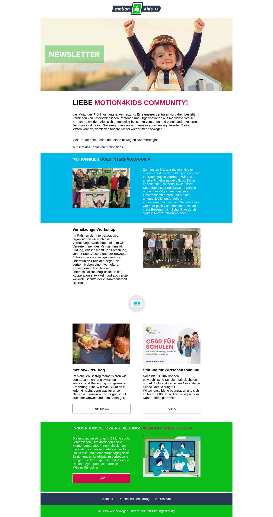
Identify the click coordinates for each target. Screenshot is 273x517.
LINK (172, 408)
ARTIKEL (102, 408)
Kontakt (107, 499)
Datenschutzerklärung (134, 499)
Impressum (163, 499)
